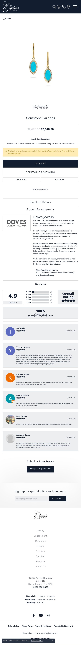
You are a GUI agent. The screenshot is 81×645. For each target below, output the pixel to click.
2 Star (28, 300)
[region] (40, 65)
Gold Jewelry (69, 272)
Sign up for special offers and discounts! (40, 491)
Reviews (40, 284)
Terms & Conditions (43, 626)
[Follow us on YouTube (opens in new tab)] (41, 615)
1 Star (28, 302)
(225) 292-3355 (40, 108)
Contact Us (40, 566)
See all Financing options (40, 139)
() (51, 292)
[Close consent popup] (52, 641)
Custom (40, 546)
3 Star (28, 297)
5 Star (28, 292)
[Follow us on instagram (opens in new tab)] (48, 615)
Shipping (21, 179)
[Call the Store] (40, 587)
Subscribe (58, 498)
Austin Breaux (22, 395)
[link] (63, 6)
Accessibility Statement (63, 626)
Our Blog (40, 556)
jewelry (8, 19)
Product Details (40, 202)
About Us (40, 561)
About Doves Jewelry (40, 209)
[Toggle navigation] (75, 7)
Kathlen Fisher (23, 374)
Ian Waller (21, 328)
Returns (59, 179)
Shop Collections (42, 272)
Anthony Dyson (23, 435)
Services (40, 551)
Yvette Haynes (23, 347)
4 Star (28, 294)
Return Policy (13, 626)
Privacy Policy (27, 626)
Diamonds (40, 540)
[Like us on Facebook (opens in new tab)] (33, 615)
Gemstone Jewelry (46, 275)
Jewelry (40, 530)
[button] (54, 6)
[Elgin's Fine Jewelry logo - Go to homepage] (26, 6)
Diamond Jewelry (57, 272)
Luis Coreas (21, 416)
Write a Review (40, 469)
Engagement (40, 535)
